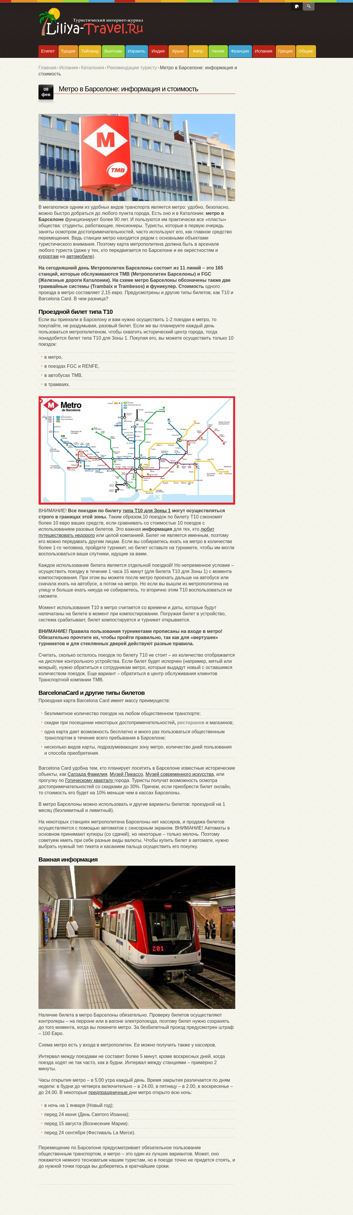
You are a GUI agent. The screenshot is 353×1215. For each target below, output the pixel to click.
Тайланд (89, 50)
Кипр (198, 50)
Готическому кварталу (90, 780)
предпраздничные (108, 1092)
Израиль (136, 50)
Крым (178, 50)
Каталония (92, 67)
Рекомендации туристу (132, 67)
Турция (68, 50)
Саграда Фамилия (87, 774)
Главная (47, 67)
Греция (285, 50)
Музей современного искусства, (180, 774)
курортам (48, 256)
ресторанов (190, 722)
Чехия (218, 50)
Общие (305, 50)
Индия (158, 50)
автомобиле (79, 256)
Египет (48, 50)
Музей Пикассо (126, 774)
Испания (264, 50)
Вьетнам (113, 50)
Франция (240, 50)
